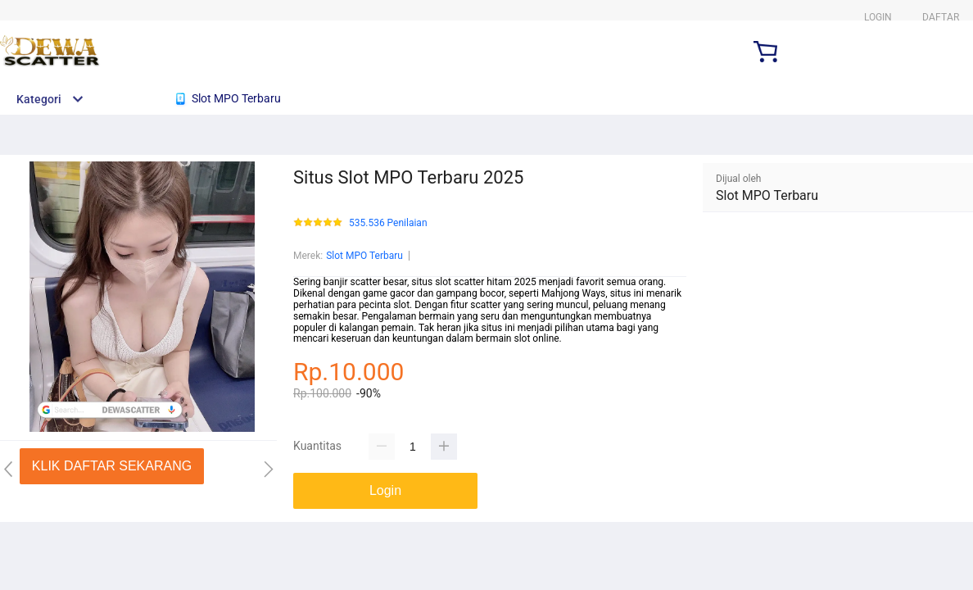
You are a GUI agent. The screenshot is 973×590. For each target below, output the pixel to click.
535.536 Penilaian (388, 223)
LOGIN (878, 17)
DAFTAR (940, 17)
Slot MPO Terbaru (364, 255)
